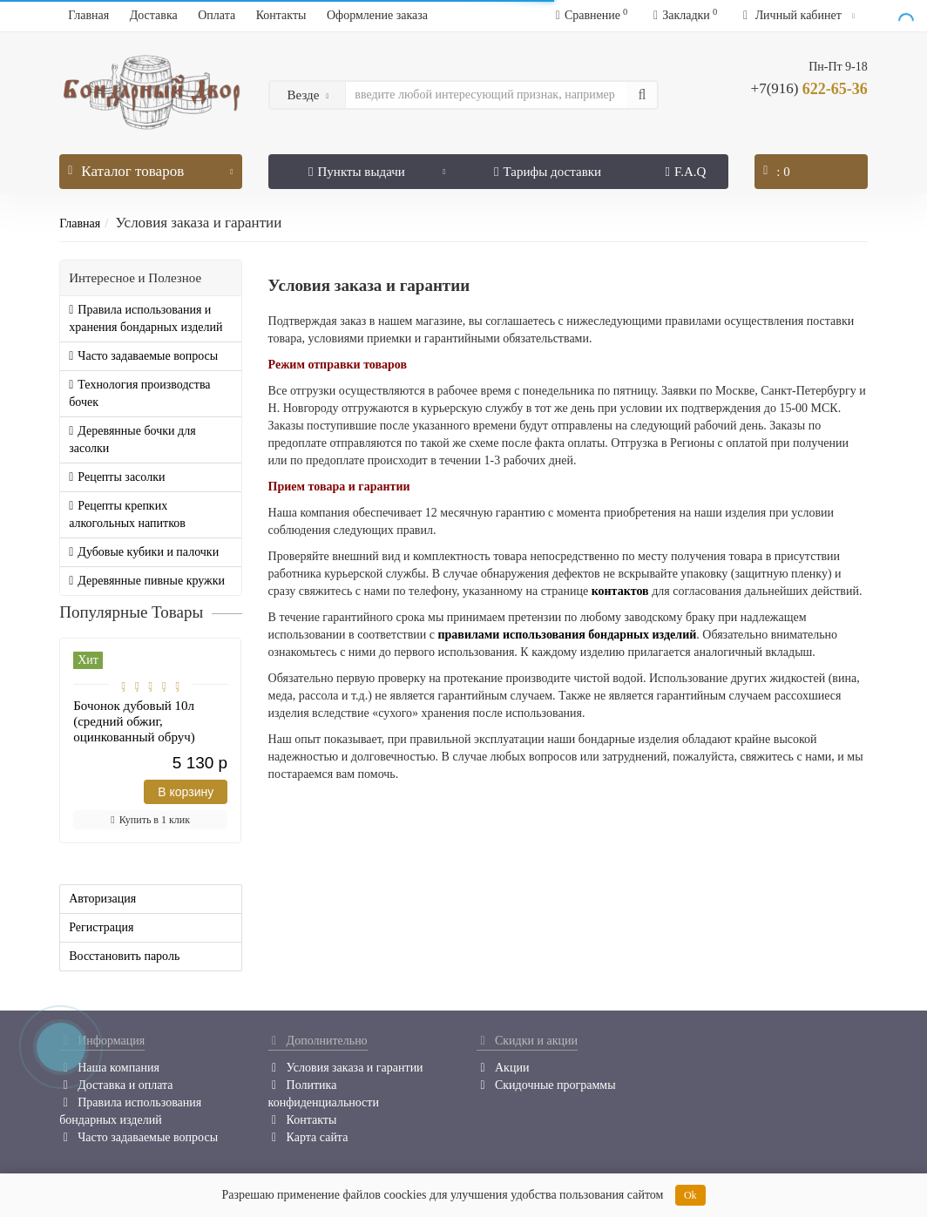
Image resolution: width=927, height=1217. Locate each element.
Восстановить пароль (124, 956)
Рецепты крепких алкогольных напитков (127, 514)
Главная (88, 15)
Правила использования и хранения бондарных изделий (145, 318)
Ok (690, 1195)
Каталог (150, 166)
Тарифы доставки (547, 172)
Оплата (216, 15)
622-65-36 (809, 89)
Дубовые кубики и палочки (144, 551)
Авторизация (102, 898)
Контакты (281, 15)
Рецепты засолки (117, 476)
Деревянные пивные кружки (147, 580)
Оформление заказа (377, 15)
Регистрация (101, 927)
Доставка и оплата (116, 1085)
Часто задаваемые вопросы (143, 355)
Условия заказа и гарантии (345, 1067)
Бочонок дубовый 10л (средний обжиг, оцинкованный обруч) (134, 721)
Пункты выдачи (377, 166)
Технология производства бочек (139, 393)
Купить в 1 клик (150, 820)
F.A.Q (686, 172)
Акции (503, 1067)
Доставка (154, 15)
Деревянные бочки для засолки (132, 439)
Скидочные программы (546, 1085)
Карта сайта (308, 1137)
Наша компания (109, 1067)
